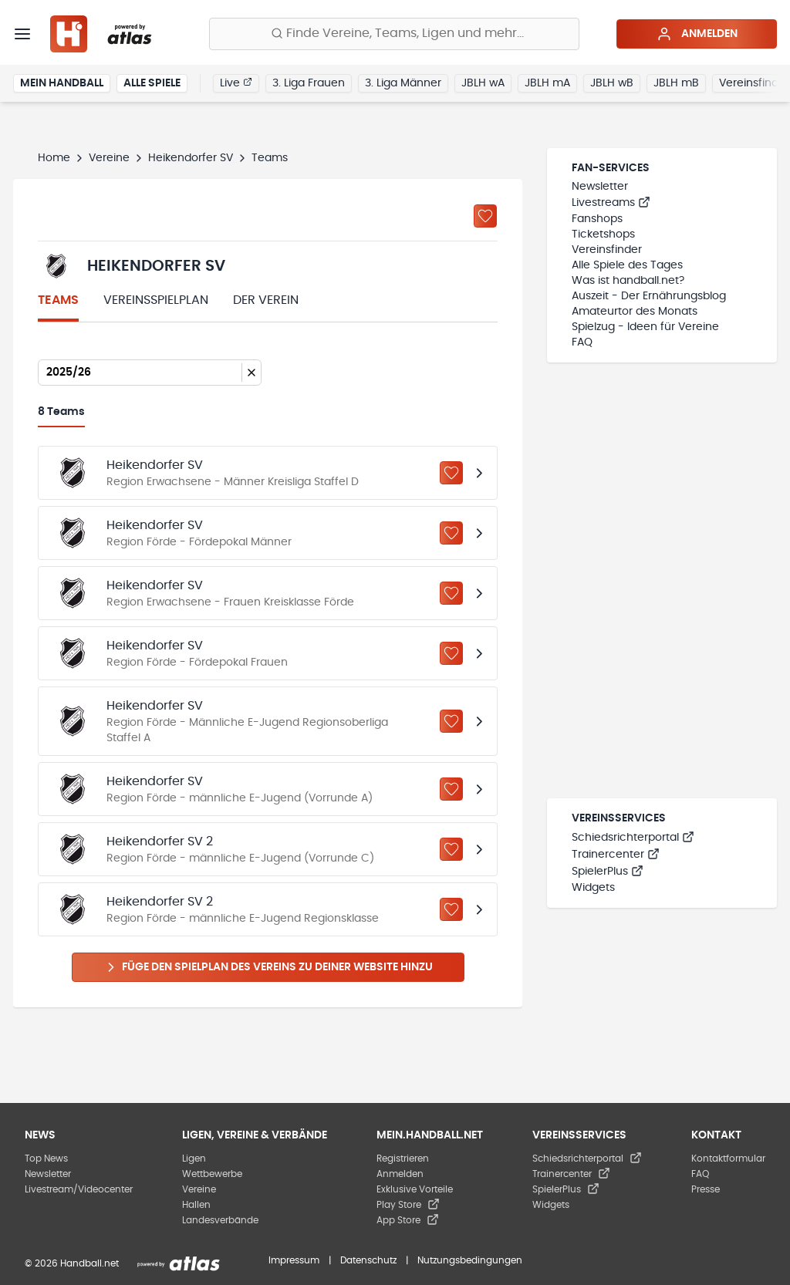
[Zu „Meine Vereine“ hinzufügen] (485, 216)
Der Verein (266, 300)
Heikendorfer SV (190, 158)
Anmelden (697, 34)
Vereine (109, 158)
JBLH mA (547, 83)
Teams (58, 300)
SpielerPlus (607, 871)
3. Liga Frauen (308, 83)
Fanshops (597, 219)
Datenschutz (368, 1260)
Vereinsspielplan (155, 300)
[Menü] (22, 33)
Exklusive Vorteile (414, 1189)
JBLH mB (676, 83)
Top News (46, 1158)
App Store (407, 1220)
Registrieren (402, 1158)
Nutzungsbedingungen (469, 1260)
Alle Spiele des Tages (627, 265)
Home (54, 158)
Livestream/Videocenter (79, 1189)
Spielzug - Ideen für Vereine (645, 327)
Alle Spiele (152, 83)
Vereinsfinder (607, 250)
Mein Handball (61, 83)
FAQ (582, 342)
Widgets (593, 887)
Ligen (194, 1158)
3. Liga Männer (403, 83)
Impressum (293, 1260)
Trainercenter (616, 854)
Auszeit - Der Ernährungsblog (649, 296)
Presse (705, 1189)
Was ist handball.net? (628, 280)
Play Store (408, 1204)
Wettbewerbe (212, 1174)
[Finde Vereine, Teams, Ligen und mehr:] (394, 34)
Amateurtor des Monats (634, 311)
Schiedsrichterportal (633, 837)
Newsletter (600, 186)
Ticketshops (603, 234)
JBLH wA (483, 83)
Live (236, 82)
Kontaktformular (728, 1158)
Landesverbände (220, 1220)
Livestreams (611, 202)
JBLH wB (611, 83)
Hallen (196, 1204)
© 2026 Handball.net (72, 1263)
